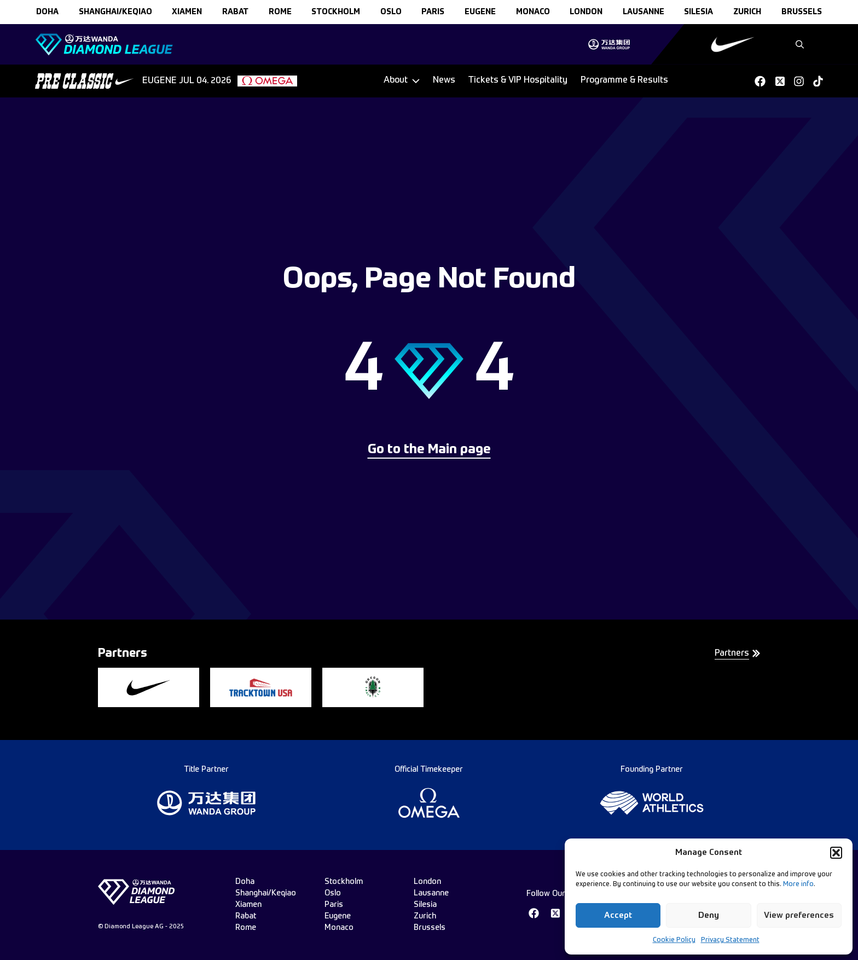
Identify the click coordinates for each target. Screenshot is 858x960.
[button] (836, 852)
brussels (801, 12)
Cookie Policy (674, 940)
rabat (235, 12)
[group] (608, 44)
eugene (480, 12)
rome (280, 12)
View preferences (799, 915)
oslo (391, 12)
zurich (747, 12)
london (586, 12)
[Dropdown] (402, 81)
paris (432, 12)
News (444, 80)
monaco (533, 12)
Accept (618, 915)
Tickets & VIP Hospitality (517, 80)
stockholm (335, 12)
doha (47, 12)
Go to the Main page (429, 449)
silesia (698, 12)
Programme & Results (624, 80)
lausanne (643, 12)
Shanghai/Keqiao (115, 12)
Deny (708, 915)
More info (798, 884)
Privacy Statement (730, 940)
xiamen (187, 12)
